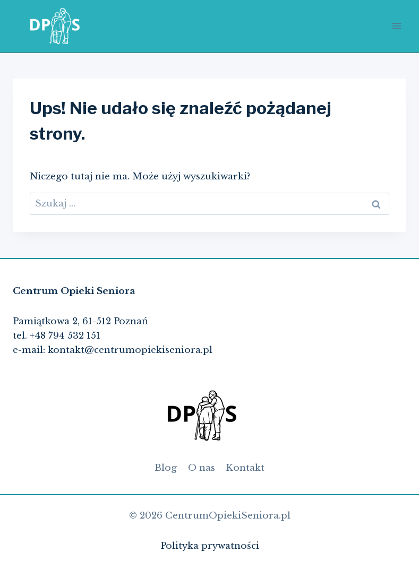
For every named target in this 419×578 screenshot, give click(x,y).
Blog (166, 467)
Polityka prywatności (209, 545)
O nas (201, 467)
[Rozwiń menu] (396, 26)
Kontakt (245, 467)
